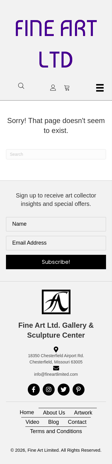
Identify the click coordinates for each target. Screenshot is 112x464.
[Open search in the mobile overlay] (21, 86)
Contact (77, 422)
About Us (54, 413)
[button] (53, 87)
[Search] (56, 154)
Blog (53, 422)
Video (32, 422)
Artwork (83, 413)
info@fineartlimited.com (56, 374)
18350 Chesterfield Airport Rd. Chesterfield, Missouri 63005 (56, 358)
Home (27, 412)
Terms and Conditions (56, 431)
